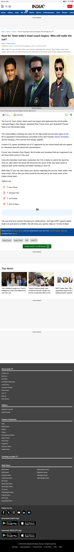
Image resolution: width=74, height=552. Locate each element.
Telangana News (42, 475)
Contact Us (5, 373)
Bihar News (5, 469)
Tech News (5, 441)
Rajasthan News (42, 472)
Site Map (14, 547)
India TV (34, 240)
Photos (64, 12)
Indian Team (18, 240)
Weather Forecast (7, 409)
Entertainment (48, 12)
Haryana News (6, 475)
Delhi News (5, 472)
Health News (6, 449)
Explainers (5, 443)
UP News (4, 489)
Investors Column (7, 387)
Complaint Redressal (8, 382)
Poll (26, 240)
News (3, 31)
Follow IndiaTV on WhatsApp (37, 246)
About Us (4, 376)
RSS (60, 547)
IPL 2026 (24, 12)
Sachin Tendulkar (61, 137)
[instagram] (14, 512)
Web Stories (5, 399)
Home (3, 12)
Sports (38, 12)
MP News (5, 481)
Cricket (14, 31)
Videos (10, 12)
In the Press (5, 384)
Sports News (6, 438)
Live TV (4, 393)
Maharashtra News (43, 469)
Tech (58, 12)
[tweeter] (9, 512)
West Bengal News (43, 478)
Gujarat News (6, 495)
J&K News (5, 498)
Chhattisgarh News (8, 492)
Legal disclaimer (25, 547)
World (31, 12)
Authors (4, 396)
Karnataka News (7, 501)
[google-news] (29, 512)
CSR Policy (48, 547)
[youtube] (19, 512)
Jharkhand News (7, 478)
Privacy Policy (37, 547)
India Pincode (6, 412)
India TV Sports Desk (8, 43)
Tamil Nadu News (7, 486)
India (17, 12)
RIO (55, 547)
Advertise (4, 379)
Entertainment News (8, 435)
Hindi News (5, 390)
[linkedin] (24, 512)
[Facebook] (4, 512)
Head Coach (7, 240)
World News (5, 426)
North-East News (7, 484)
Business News (6, 446)
